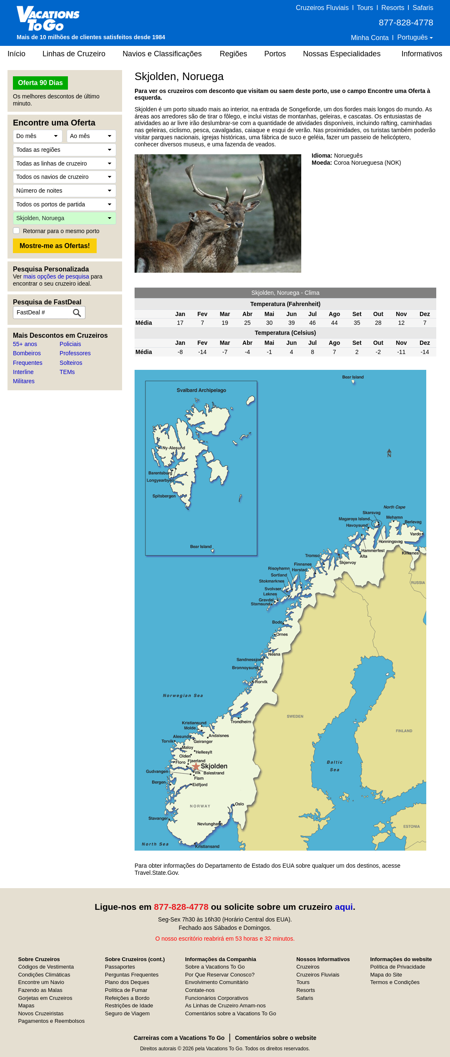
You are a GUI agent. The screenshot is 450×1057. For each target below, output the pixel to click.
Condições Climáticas (44, 975)
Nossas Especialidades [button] (341, 54)
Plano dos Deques (127, 982)
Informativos (421, 54)
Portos (275, 54)
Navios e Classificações (162, 54)
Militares (24, 381)
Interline (23, 372)
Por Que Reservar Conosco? (220, 975)
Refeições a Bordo (127, 998)
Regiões (233, 54)
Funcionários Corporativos (216, 998)
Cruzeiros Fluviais (322, 7)
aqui (344, 906)
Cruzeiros (308, 967)
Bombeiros (27, 353)
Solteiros (71, 362)
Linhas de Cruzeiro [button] (73, 54)
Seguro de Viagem (127, 1013)
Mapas (26, 1005)
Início (16, 54)
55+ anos (25, 344)
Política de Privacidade (397, 967)
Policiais (70, 344)
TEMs (67, 372)
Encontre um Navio (41, 982)
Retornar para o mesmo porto (61, 231)
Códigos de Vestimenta (46, 967)
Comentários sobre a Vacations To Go (230, 1013)
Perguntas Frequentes (132, 975)
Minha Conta (370, 37)
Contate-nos (200, 990)
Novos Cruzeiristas (40, 1013)
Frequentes (27, 362)
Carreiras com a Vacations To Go (179, 1037)
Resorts (392, 7)
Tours (365, 7)
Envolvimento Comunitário (216, 982)
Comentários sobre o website (275, 1037)
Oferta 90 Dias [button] (40, 82)
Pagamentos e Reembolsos (51, 1021)
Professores (75, 353)
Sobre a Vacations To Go (215, 967)
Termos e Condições (395, 982)
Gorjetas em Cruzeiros (45, 998)
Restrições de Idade (129, 1005)
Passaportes (120, 967)
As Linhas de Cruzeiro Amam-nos (225, 1005)
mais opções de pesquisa (56, 276)
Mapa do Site (386, 975)
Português (414, 37)
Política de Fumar (126, 990)
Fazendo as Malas (40, 990)
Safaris (422, 7)
